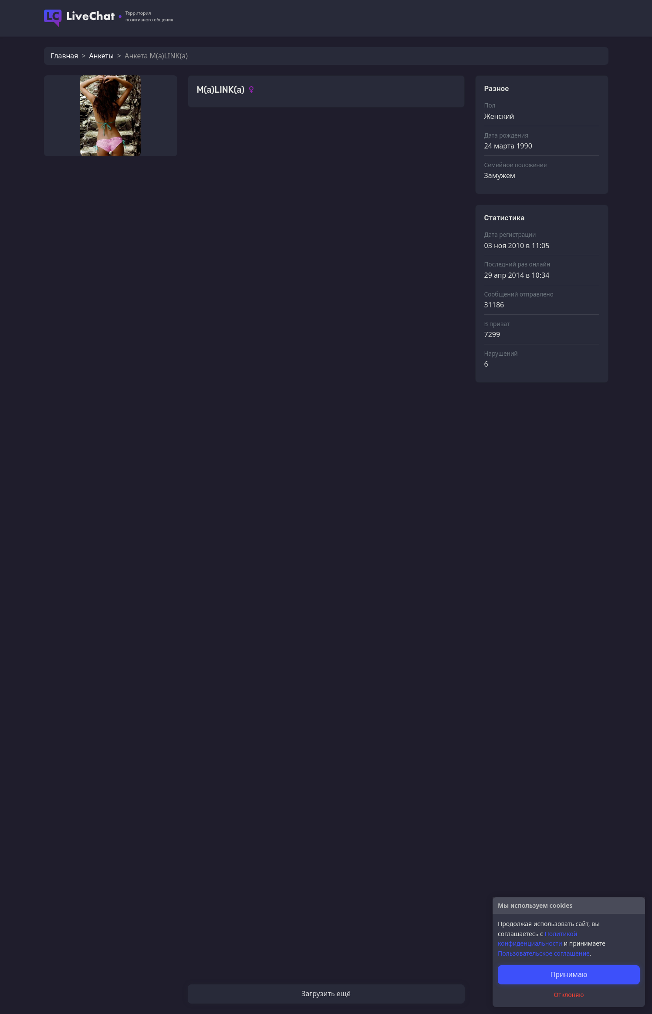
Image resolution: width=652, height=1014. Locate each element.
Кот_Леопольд (106, 319)
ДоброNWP (101, 377)
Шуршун (231, 906)
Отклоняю (569, 994)
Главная (64, 56)
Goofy (91, 233)
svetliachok (234, 216)
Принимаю (568, 974)
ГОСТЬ (92, 262)
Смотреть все (436, 132)
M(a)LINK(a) (235, 259)
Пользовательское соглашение (544, 953)
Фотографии (218, 132)
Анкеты (101, 56)
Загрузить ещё (326, 993)
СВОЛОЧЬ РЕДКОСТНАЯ (256, 635)
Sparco (227, 950)
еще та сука (101, 204)
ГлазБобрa (99, 348)
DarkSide (96, 291)
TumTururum (238, 678)
